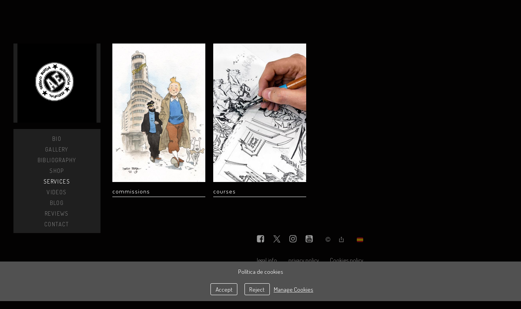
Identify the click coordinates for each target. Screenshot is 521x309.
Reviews (57, 213)
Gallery (56, 149)
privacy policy (303, 260)
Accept (224, 289)
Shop (56, 170)
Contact (56, 224)
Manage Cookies (293, 289)
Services (57, 181)
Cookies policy (346, 260)
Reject (257, 289)
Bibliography (57, 160)
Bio (56, 138)
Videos (56, 192)
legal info (267, 260)
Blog (57, 202)
